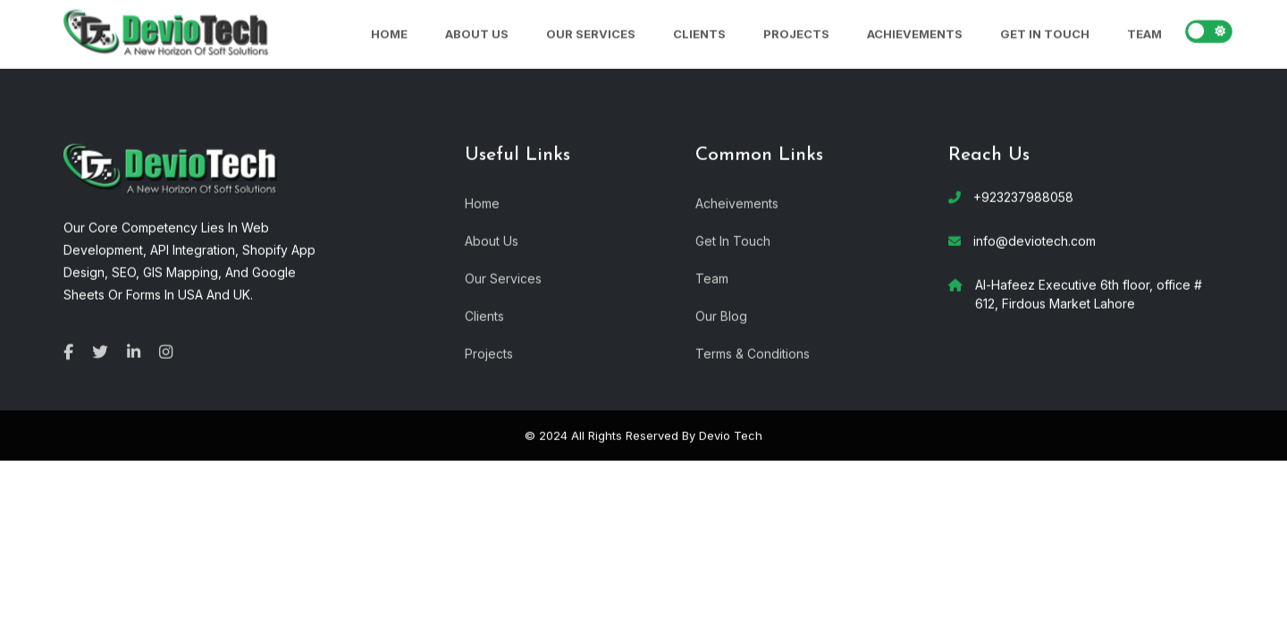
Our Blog (721, 315)
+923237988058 (1023, 196)
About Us (477, 33)
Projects (796, 33)
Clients (699, 33)
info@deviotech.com (1034, 240)
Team (1144, 33)
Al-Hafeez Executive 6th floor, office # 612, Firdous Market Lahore (1088, 293)
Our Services (590, 33)
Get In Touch (1044, 33)
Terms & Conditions (752, 352)
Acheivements (736, 202)
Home (389, 33)
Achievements (915, 33)
